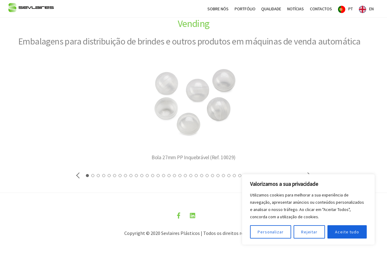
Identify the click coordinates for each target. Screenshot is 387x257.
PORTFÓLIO (245, 9)
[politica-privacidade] (207, 215)
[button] (78, 175)
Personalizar (271, 232)
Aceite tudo (347, 232)
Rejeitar (309, 232)
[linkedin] (193, 215)
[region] (308, 209)
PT (350, 9)
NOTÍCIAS (295, 9)
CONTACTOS (321, 9)
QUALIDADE (271, 9)
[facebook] (179, 215)
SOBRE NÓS (218, 9)
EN (371, 9)
